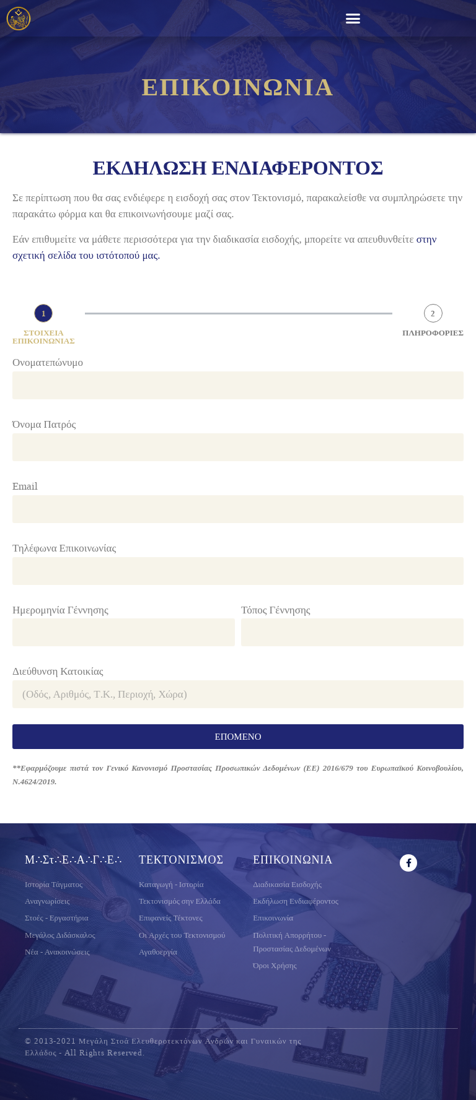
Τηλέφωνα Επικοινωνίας (64, 548)
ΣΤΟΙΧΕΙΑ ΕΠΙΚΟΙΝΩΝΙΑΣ (43, 337)
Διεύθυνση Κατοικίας (58, 671)
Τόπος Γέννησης (276, 610)
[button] (353, 18)
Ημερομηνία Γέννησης (60, 610)
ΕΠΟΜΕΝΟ (238, 737)
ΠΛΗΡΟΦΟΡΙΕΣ (433, 333)
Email (25, 486)
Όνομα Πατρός (44, 424)
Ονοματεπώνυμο (47, 362)
